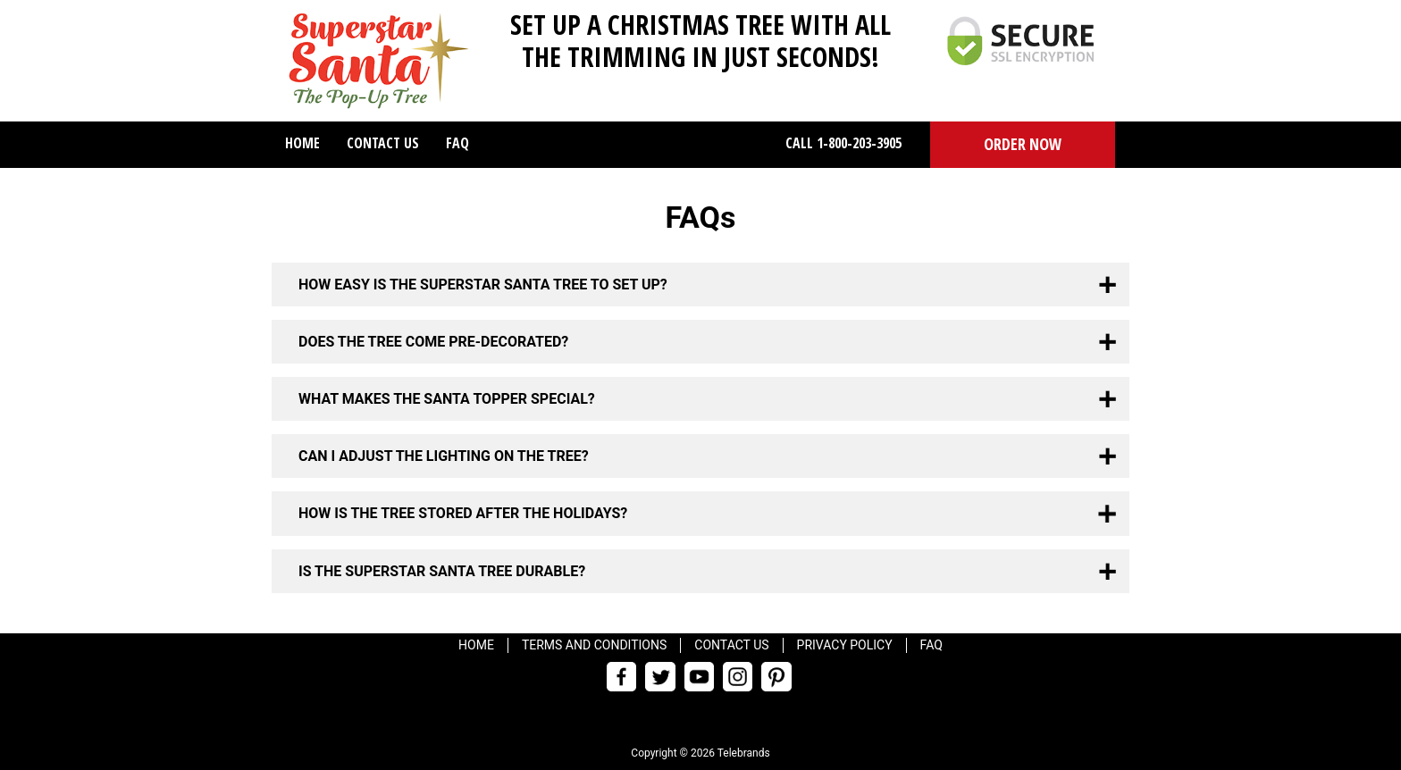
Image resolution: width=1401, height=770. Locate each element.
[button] (1022, 144)
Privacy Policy (845, 645)
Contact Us (383, 143)
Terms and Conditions (594, 645)
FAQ (457, 143)
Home (302, 143)
